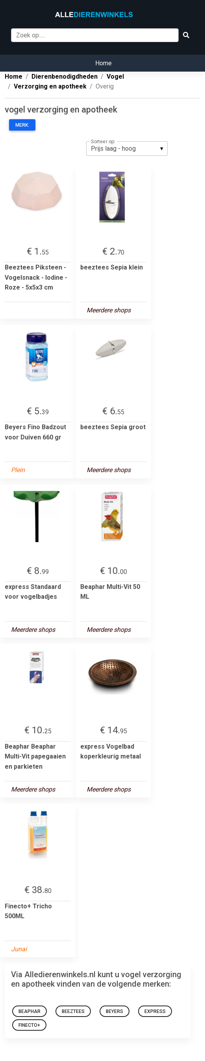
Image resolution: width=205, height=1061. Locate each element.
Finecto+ (29, 1025)
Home (103, 63)
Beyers (114, 1011)
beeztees (73, 1011)
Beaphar (29, 1011)
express (155, 1011)
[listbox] (127, 148)
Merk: (22, 125)
